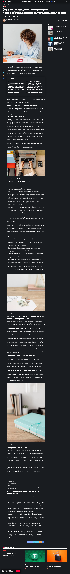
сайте (11, 123)
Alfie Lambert (9, 19)
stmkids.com (9, 1)
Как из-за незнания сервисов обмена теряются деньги (33, 565)
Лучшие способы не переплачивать (16, 81)
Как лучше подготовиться (14, 92)
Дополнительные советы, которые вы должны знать (34, 93)
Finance (4, 6)
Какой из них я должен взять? (34, 81)
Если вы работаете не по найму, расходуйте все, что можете (33, 84)
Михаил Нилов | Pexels (15, 178)
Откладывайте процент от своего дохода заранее (16, 90)
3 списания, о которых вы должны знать (16, 84)
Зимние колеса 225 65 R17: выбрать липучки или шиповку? (59, 43)
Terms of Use (10, 571)
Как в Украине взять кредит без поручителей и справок (56, 565)
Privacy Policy (4, 571)
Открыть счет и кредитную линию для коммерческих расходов (34, 90)
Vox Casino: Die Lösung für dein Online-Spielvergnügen (11, 552)
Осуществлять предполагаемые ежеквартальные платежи (34, 87)
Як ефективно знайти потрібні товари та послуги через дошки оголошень (60, 48)
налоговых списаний (20, 114)
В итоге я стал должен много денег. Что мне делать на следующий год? (16, 87)
